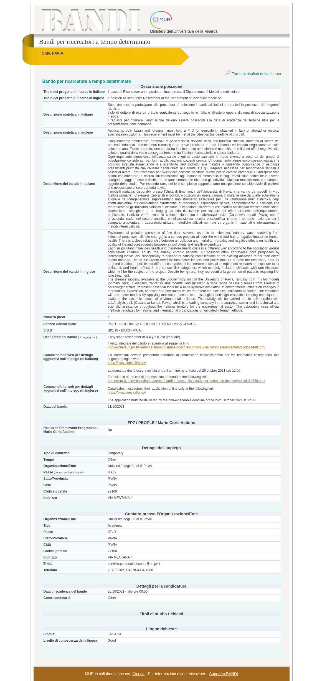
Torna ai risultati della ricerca (253, 74)
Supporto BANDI (223, 674)
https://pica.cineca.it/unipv (127, 363)
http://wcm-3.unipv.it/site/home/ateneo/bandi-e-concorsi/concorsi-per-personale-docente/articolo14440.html (186, 347)
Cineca (138, 674)
